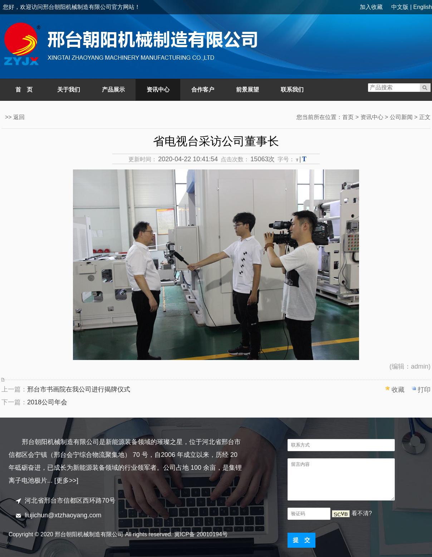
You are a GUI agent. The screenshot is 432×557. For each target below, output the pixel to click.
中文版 (399, 7)
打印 (424, 389)
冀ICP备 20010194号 (201, 534)
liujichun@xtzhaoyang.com (63, 515)
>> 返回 (15, 117)
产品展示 (113, 90)
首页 (348, 117)
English (422, 7)
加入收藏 (371, 7)
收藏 (398, 389)
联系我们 (292, 90)
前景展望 (247, 90)
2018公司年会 (47, 402)
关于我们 (68, 90)
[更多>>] (66, 480)
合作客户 (202, 90)
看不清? (362, 513)
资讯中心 (158, 90)
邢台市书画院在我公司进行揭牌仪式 (78, 389)
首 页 (24, 90)
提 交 (301, 540)
